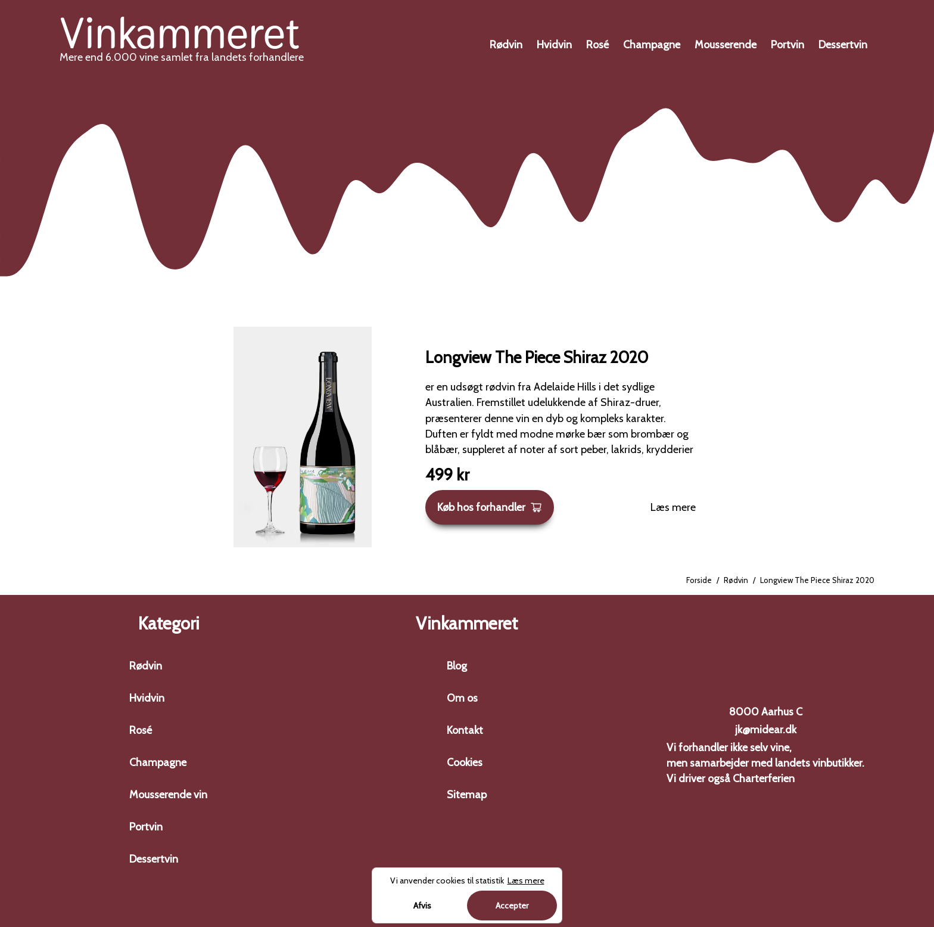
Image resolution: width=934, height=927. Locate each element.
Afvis (422, 905)
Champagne (651, 44)
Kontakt (465, 730)
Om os (462, 698)
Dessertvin (842, 44)
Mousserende (725, 44)
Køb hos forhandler (489, 507)
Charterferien (764, 778)
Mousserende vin (168, 794)
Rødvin (506, 44)
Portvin (787, 44)
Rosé (597, 44)
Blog (457, 665)
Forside (699, 580)
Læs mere (673, 507)
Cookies (464, 762)
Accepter (512, 905)
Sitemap (467, 794)
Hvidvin (554, 44)
